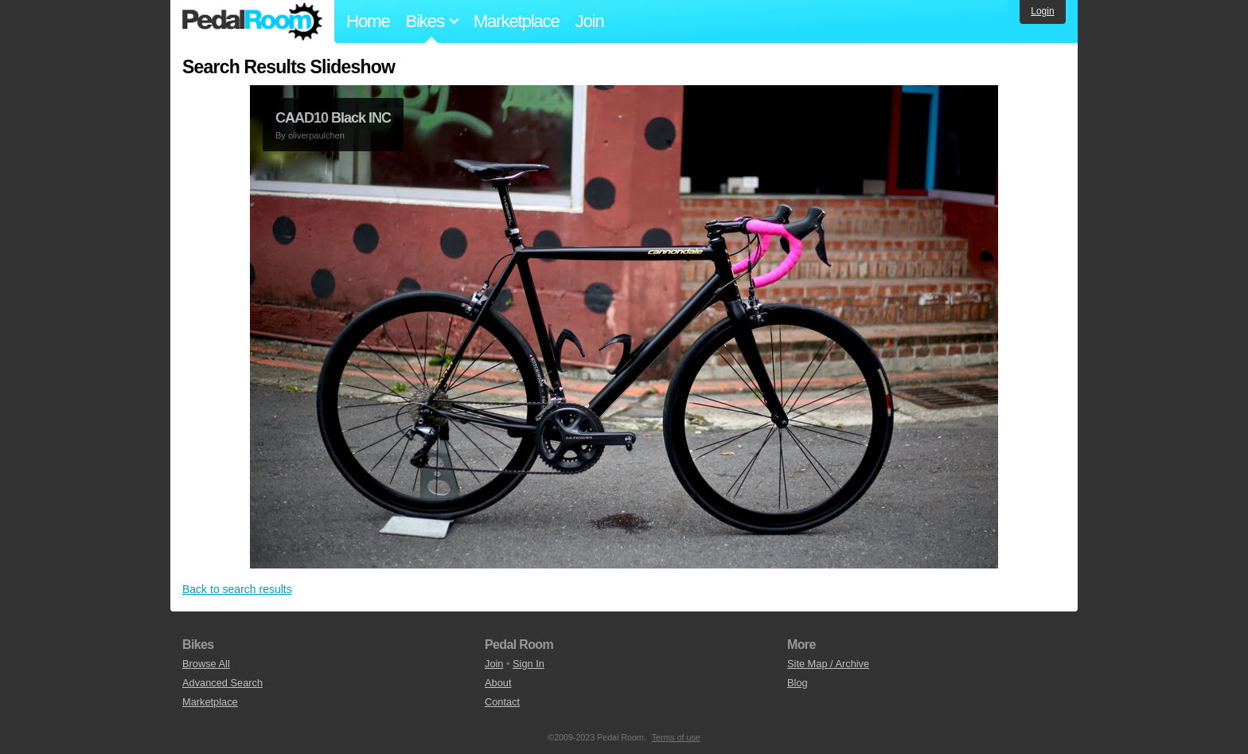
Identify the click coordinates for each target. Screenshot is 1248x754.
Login (1042, 11)
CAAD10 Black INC (333, 118)
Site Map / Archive (828, 664)
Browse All (206, 664)
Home (368, 21)
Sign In (528, 664)
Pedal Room (252, 21)
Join (589, 21)
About (498, 683)
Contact (502, 702)
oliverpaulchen (316, 135)
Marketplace (517, 21)
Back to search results (237, 589)
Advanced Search (222, 683)
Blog (797, 683)
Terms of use (676, 737)
